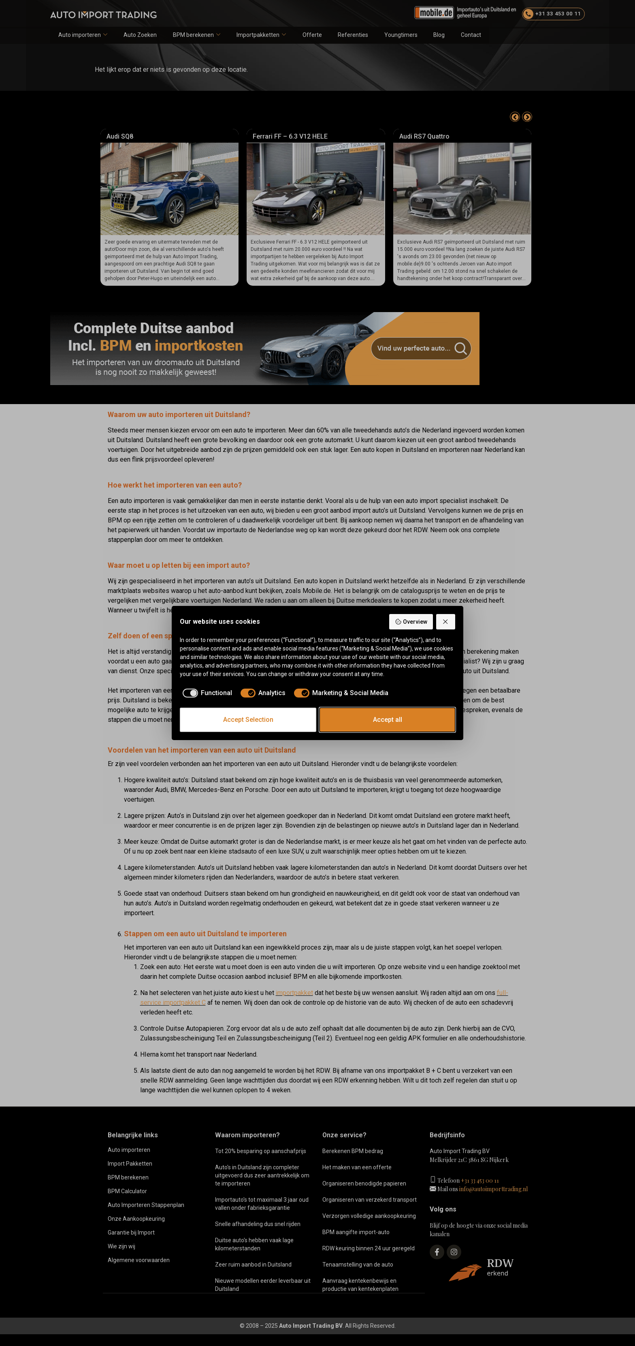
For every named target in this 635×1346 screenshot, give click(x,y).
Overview (411, 621)
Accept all (387, 719)
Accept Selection (248, 719)
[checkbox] (206, 693)
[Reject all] (446, 621)
